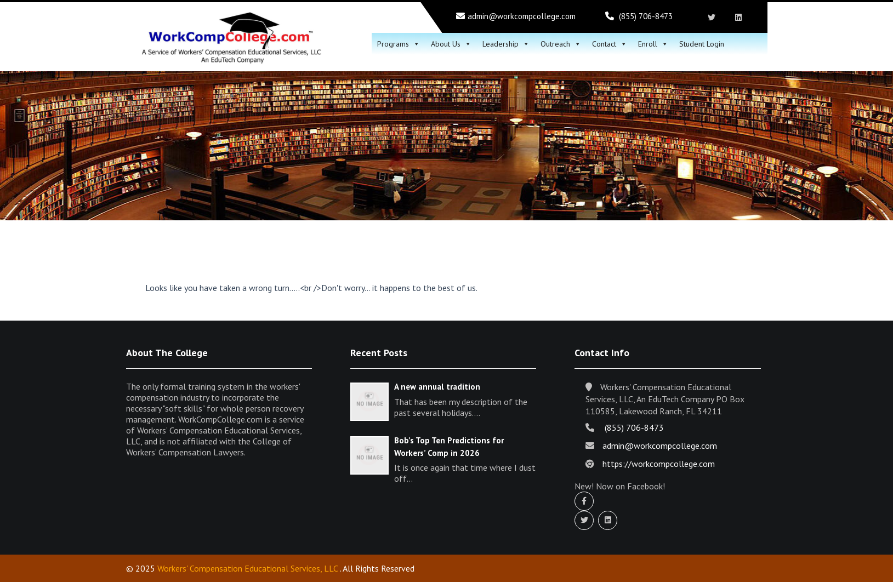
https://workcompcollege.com (658, 463)
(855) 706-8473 (646, 16)
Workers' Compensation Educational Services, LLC (247, 568)
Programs (398, 44)
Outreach (561, 44)
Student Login (701, 44)
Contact (609, 44)
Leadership (506, 44)
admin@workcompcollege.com (522, 16)
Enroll (653, 44)
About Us (451, 44)
